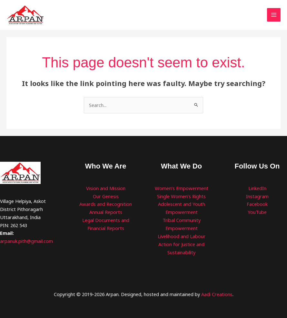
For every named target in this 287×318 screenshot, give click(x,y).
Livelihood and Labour (181, 236)
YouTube (257, 212)
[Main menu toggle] (274, 15)
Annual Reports (105, 212)
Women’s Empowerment (181, 188)
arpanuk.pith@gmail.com (26, 241)
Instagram (257, 196)
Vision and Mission (105, 188)
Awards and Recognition (106, 204)
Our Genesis (106, 196)
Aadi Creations (217, 294)
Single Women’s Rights (181, 196)
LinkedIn (257, 188)
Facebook (257, 204)
